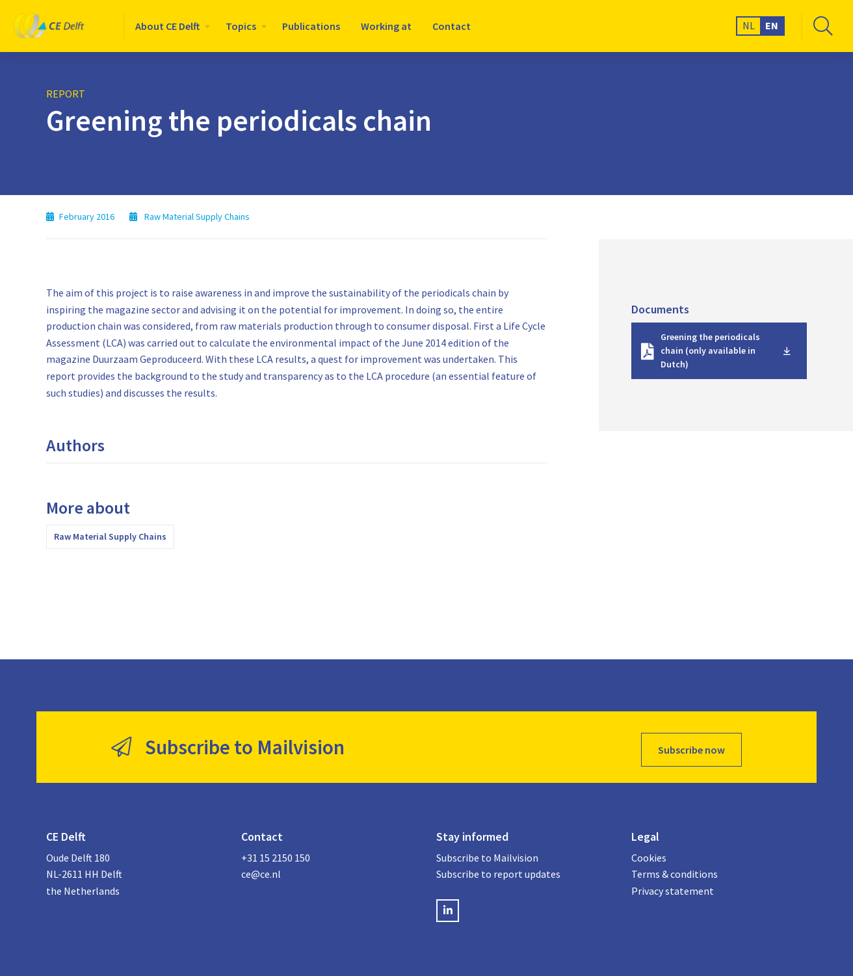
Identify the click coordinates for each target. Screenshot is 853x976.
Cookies (648, 852)
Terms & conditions (674, 869)
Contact (451, 26)
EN (771, 25)
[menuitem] (170, 26)
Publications (311, 26)
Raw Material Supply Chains (110, 536)
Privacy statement (672, 886)
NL (748, 25)
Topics (241, 26)
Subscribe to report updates (498, 869)
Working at (386, 26)
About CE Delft (167, 26)
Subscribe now (691, 744)
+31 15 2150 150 (275, 852)
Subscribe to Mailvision (487, 852)
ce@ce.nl (261, 869)
